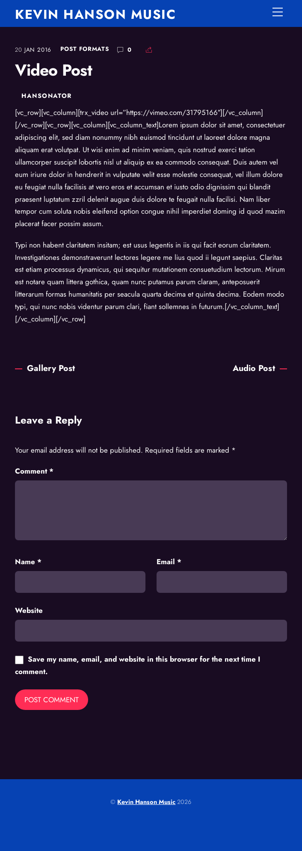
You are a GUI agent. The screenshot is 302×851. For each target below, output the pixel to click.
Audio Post (260, 368)
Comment (34, 471)
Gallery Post (45, 368)
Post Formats (84, 48)
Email (169, 562)
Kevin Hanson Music (146, 802)
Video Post (53, 70)
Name (28, 562)
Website (29, 610)
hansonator (46, 95)
